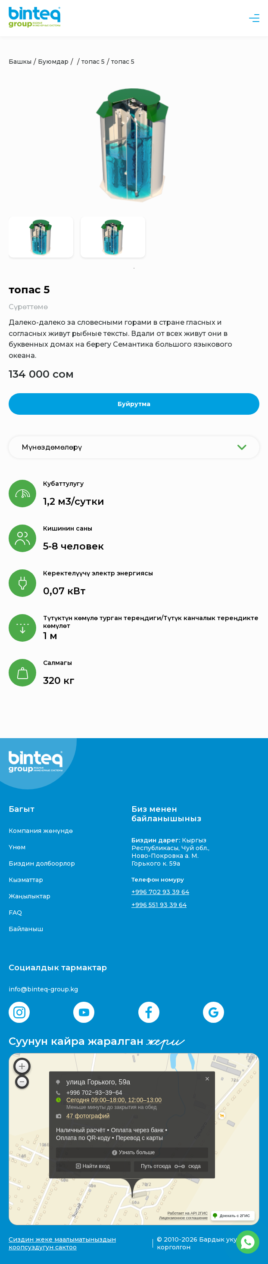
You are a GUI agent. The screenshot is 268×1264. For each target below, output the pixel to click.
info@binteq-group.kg (43, 989)
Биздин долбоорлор (42, 863)
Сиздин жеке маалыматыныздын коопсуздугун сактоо (62, 1243)
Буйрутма (134, 404)
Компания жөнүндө (41, 831)
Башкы (20, 61)
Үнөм (17, 847)
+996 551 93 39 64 (159, 905)
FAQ (15, 912)
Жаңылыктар (29, 896)
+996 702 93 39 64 (160, 892)
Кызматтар (26, 880)
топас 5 (93, 61)
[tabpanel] (41, 237)
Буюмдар (53, 61)
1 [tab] (134, 268)
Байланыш (26, 929)
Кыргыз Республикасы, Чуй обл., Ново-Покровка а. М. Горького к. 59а (170, 851)
